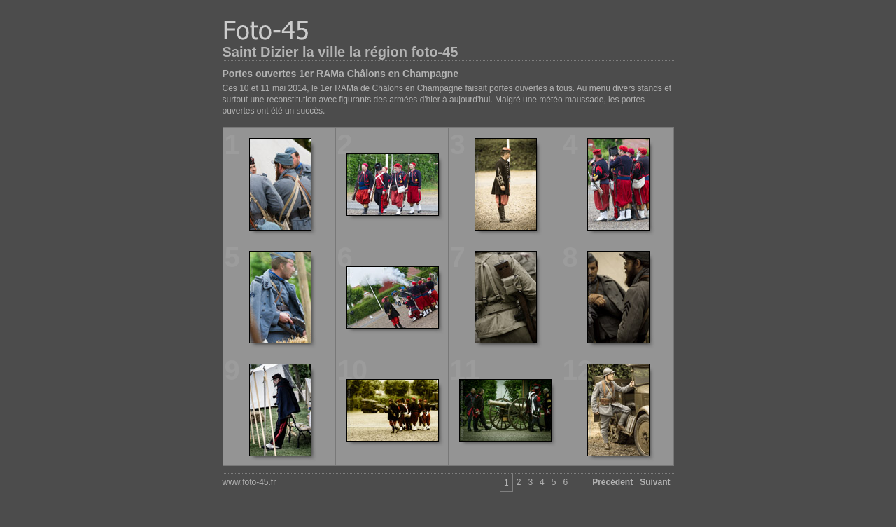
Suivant (655, 482)
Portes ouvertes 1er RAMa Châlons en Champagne (341, 73)
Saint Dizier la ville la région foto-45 (340, 52)
